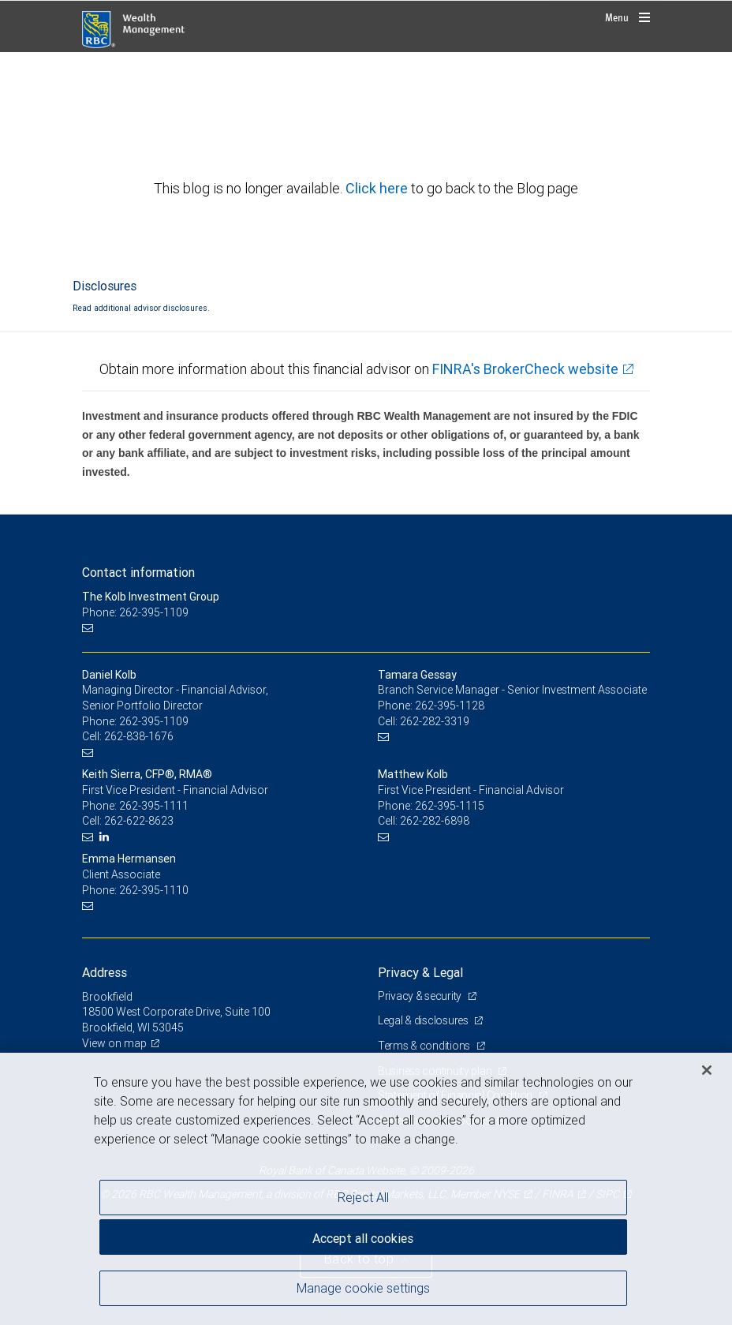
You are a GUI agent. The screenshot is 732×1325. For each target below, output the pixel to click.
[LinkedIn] (106, 836)
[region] (366, 1189)
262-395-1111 (154, 806)
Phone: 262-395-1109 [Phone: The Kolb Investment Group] (135, 612)
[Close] (706, 1070)
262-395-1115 (449, 806)
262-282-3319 (434, 721)
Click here (378, 188)
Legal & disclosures (424, 1020)
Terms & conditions (425, 1046)
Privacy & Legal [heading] (420, 972)
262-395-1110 (154, 890)
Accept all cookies (362, 1238)
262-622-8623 (139, 821)
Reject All (363, 1197)
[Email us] (89, 627)
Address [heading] (104, 972)
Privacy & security (421, 996)
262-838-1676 (139, 736)
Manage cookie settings (363, 1288)
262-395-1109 (154, 721)
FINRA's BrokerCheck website (525, 369)
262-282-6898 (434, 821)
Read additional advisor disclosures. (141, 307)
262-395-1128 (449, 705)
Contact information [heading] (138, 572)
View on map (114, 1043)
